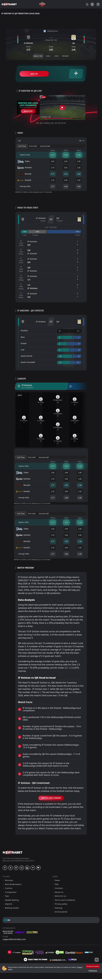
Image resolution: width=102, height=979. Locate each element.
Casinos (8, 888)
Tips (7, 896)
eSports (8, 904)
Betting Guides (12, 908)
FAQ (57, 884)
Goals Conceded (28, 362)
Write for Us (60, 896)
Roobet (24, 180)
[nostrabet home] (13, 852)
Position (24, 330)
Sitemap (58, 908)
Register (28, 111)
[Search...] (87, 4)
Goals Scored (26, 356)
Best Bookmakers (13, 884)
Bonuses (9, 880)
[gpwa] (28, 952)
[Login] (92, 4)
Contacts (59, 888)
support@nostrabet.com (14, 939)
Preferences (93, 971)
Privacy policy (61, 904)
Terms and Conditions (65, 900)
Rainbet (24, 168)
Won (23, 337)
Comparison (10, 892)
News (57, 880)
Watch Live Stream (51, 797)
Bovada (24, 174)
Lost (22, 349)
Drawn (24, 343)
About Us (59, 892)
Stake (23, 161)
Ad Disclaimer (61, 912)
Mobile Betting (12, 900)
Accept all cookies (93, 966)
